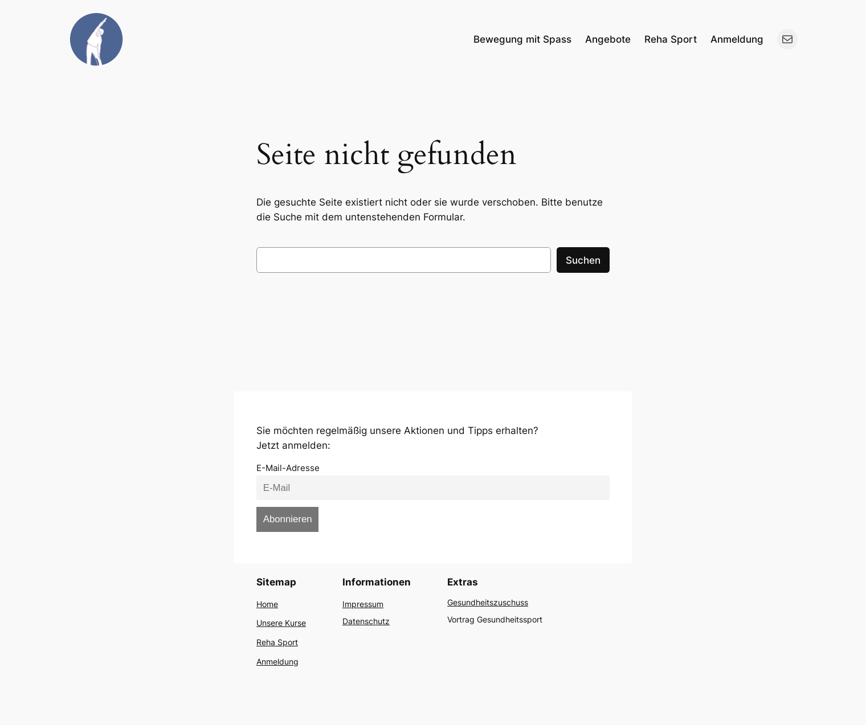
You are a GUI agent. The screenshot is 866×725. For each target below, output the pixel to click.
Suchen (583, 260)
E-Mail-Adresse (288, 467)
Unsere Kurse (281, 623)
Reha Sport (277, 642)
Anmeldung (277, 661)
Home (267, 604)
